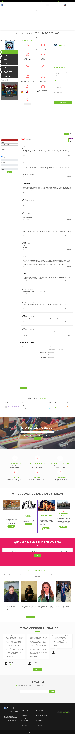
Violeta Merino (42, 604)
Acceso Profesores (42, 718)
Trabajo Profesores (38, 10)
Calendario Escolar (15, 463)
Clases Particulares (27, 10)
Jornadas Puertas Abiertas (68, 1)
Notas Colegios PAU (25, 718)
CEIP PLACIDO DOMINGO (64, 44)
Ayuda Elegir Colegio (53, 10)
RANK (71, 139)
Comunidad (3, 157)
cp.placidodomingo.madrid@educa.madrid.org (24, 1)
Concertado (33, 435)
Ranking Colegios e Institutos (37, 463)
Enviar (23, 388)
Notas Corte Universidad (26, 720)
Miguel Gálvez (25, 604)
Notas (45, 10)
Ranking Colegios (41, 720)
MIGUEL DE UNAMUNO (29, 516)
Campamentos (17, 10)
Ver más (9, 95)
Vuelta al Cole (58, 407)
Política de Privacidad (24, 732)
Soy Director (27, 103)
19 (53, 352)
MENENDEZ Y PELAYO (63, 514)
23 (24, 308)
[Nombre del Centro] (37, 432)
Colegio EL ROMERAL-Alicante (14, 664)
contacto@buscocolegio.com (64, 712)
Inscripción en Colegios (25, 713)
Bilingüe (3, 156)
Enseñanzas (3, 151)
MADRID (57, 75)
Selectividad (43, 407)
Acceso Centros (41, 710)
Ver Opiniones (37, 669)
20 (24, 205)
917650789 (4, 1)
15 (52, 352)
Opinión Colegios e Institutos (60, 463)
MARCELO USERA (46, 516)
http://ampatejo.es (45, 1)
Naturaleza (3, 147)
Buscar (9, 10)
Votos (71, 133)
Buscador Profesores (42, 715)
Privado (41, 435)
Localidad (3, 167)
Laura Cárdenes (60, 604)
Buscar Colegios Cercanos (61, 67)
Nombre (2, 142)
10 (24, 219)
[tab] (9, 52)
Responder (68, 155)
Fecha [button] (66, 133)
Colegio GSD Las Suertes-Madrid (62, 653)
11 (51, 352)
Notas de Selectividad (60, 477)
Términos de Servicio (34, 732)
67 (28, 308)
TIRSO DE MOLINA (11, 515)
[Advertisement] (37, 20)
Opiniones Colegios (42, 722)
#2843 (71, 141)
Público (26, 435)
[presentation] (29, 382)
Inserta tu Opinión (63, 102)
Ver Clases (30, 616)
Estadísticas (37, 477)
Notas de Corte (50, 407)
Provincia (3, 162)
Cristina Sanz (7, 604)
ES (59, 1)
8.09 (71, 138)
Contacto (64, 10)
